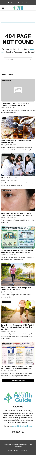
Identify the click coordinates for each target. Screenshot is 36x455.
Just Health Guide (6, 80)
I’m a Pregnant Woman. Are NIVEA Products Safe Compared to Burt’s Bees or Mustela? (17, 368)
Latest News (7, 74)
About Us (10, 3)
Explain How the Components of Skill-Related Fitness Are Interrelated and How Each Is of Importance (17, 327)
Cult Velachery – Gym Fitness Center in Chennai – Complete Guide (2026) (15, 104)
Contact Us (25, 3)
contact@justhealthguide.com (22, 426)
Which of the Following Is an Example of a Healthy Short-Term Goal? (16, 289)
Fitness (4, 117)
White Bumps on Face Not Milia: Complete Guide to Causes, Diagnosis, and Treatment (16, 214)
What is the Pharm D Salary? (11, 178)
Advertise (17, 3)
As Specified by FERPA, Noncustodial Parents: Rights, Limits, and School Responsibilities (17, 251)
